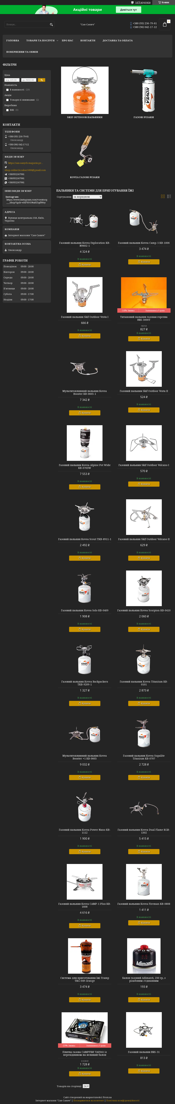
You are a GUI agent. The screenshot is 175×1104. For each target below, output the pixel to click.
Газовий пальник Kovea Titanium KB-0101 (144, 683)
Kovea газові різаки (85, 177)
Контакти (87, 40)
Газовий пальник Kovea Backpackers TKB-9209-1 (84, 683)
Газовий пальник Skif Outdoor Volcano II (144, 539)
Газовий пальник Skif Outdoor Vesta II (144, 391)
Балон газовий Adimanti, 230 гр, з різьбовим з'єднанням (144, 979)
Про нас (67, 40)
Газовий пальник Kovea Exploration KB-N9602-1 (84, 244)
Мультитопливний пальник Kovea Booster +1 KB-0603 (84, 757)
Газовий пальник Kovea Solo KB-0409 (84, 610)
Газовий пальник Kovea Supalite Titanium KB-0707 (144, 757)
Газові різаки (144, 117)
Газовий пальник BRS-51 (144, 1052)
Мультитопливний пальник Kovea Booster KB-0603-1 (84, 392)
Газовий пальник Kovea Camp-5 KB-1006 (144, 242)
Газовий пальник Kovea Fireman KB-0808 (144, 903)
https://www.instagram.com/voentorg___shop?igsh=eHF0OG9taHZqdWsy (26, 201)
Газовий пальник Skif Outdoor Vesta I (84, 317)
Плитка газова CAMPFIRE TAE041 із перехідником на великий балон (84, 1053)
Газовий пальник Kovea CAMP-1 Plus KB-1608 (84, 905)
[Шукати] (51, 25)
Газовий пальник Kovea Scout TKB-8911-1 (84, 539)
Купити (86, 264)
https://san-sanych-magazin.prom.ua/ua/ (26, 163)
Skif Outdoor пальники (84, 117)
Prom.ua (107, 1097)
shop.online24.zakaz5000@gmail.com (25, 170)
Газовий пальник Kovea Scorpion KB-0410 (144, 610)
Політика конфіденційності (122, 1100)
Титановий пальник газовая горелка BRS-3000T (144, 318)
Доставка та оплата (117, 40)
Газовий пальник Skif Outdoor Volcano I (144, 465)
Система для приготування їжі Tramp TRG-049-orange (84, 979)
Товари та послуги (40, 40)
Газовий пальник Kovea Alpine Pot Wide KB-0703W (85, 466)
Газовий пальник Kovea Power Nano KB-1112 (85, 831)
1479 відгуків (143, 2)
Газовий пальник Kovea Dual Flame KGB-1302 (144, 831)
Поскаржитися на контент (88, 1100)
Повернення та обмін (22, 51)
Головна (12, 40)
